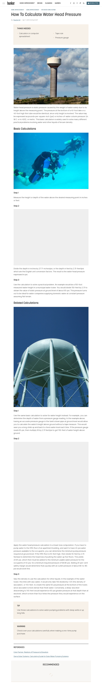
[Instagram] (74, 3)
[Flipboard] (80, 3)
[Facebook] (70, 3)
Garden (58, 3)
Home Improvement (27, 3)
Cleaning (48, 3)
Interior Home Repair (48, 10)
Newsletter (93, 3)
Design (39, 3)
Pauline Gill (16, 20)
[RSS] (83, 3)
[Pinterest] (77, 3)
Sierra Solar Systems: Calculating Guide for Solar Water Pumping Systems (41, 656)
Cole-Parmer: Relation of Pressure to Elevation (31, 652)
